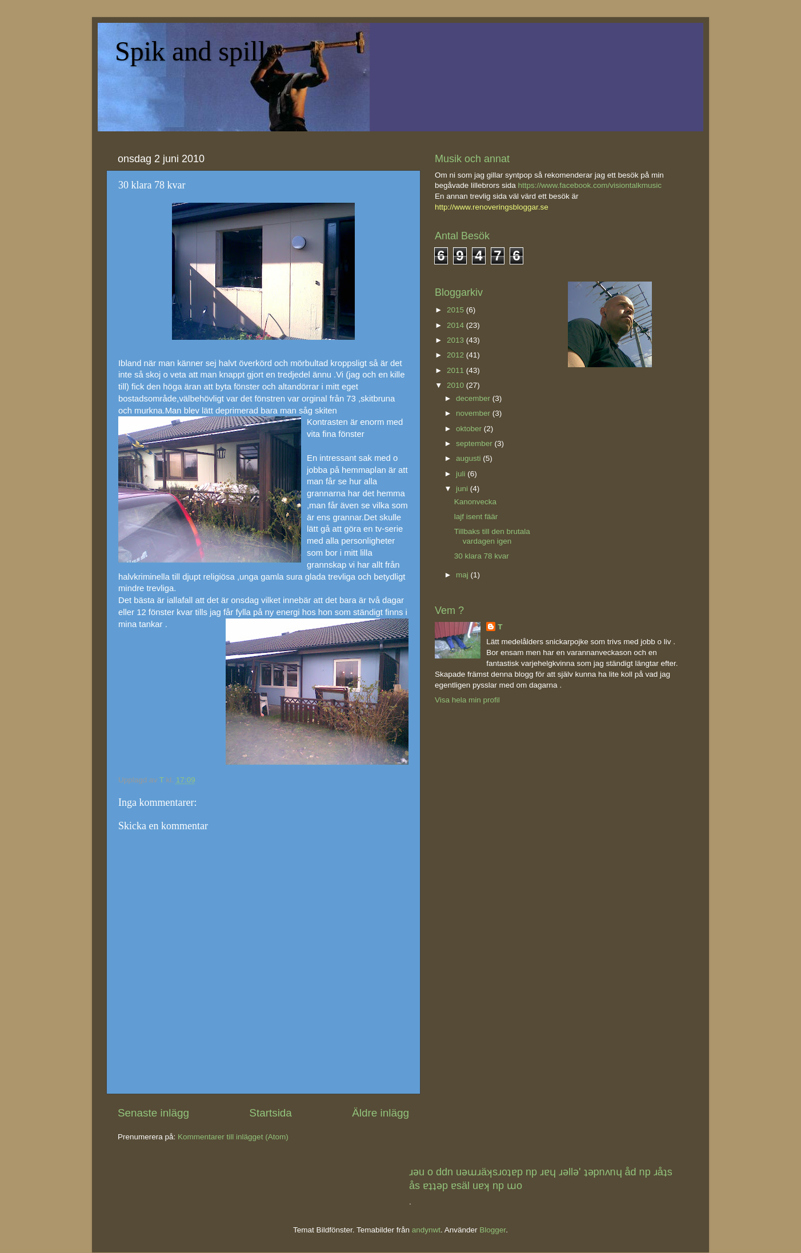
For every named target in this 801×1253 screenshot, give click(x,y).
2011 (456, 370)
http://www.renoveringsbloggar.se (491, 207)
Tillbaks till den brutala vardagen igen (492, 536)
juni (463, 488)
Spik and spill (190, 51)
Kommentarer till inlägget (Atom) (233, 1136)
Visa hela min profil (467, 700)
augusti (469, 458)
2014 (456, 325)
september (475, 443)
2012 (456, 355)
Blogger (492, 1230)
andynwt (426, 1230)
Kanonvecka (475, 501)
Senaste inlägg (153, 1113)
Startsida (270, 1113)
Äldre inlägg (380, 1113)
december (474, 398)
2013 (456, 340)
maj (463, 575)
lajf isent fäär (476, 516)
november (474, 413)
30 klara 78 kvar (481, 556)
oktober (470, 428)
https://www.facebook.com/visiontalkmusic (590, 185)
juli (461, 473)
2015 (456, 310)
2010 (456, 385)
